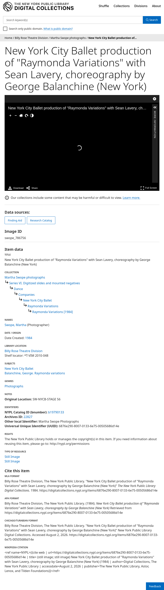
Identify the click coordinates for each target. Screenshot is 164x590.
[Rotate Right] (26, 115)
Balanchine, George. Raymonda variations (35, 373)
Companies (26, 295)
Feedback (155, 586)
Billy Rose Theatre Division (23, 351)
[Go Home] (21, 115)
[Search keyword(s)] (73, 20)
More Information (154, 112)
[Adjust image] (32, 115)
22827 (28, 417)
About (156, 6)
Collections (122, 6)
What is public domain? (58, 28)
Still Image (12, 457)
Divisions (140, 6)
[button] (155, 107)
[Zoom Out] (15, 115)
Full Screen (148, 188)
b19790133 (56, 412)
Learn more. (131, 198)
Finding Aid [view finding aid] (15, 220)
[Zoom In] (10, 115)
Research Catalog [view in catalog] (41, 220)
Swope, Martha (15, 325)
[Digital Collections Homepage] (38, 6)
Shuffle (104, 6)
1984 (28, 338)
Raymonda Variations (43, 306)
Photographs (14, 386)
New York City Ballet (37, 300)
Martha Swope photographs (25, 277)
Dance (18, 289)
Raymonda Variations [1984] (52, 312)
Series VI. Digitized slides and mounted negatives (44, 283)
